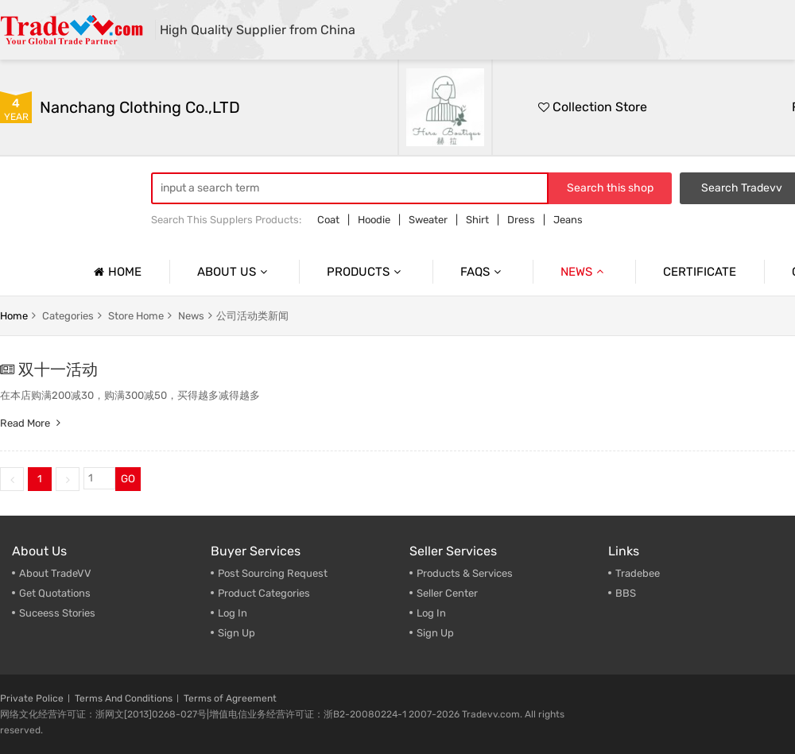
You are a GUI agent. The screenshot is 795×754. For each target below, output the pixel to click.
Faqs (482, 272)
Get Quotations (55, 593)
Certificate (699, 272)
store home (136, 316)
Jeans (568, 220)
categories (68, 316)
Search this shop (610, 188)
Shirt (477, 220)
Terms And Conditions (124, 698)
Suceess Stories (57, 613)
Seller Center (447, 593)
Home (116, 272)
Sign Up (435, 633)
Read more (32, 423)
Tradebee (637, 573)
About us (234, 272)
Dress (521, 220)
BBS (625, 593)
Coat (328, 220)
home (14, 316)
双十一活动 (58, 369)
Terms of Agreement (230, 698)
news (191, 316)
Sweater (428, 220)
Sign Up (236, 633)
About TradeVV (55, 573)
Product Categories (264, 593)
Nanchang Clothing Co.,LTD (140, 107)
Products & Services (465, 573)
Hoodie (374, 220)
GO (128, 479)
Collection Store (592, 106)
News (583, 272)
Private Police (32, 698)
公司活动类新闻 (252, 316)
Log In (232, 613)
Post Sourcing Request (273, 573)
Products (366, 272)
